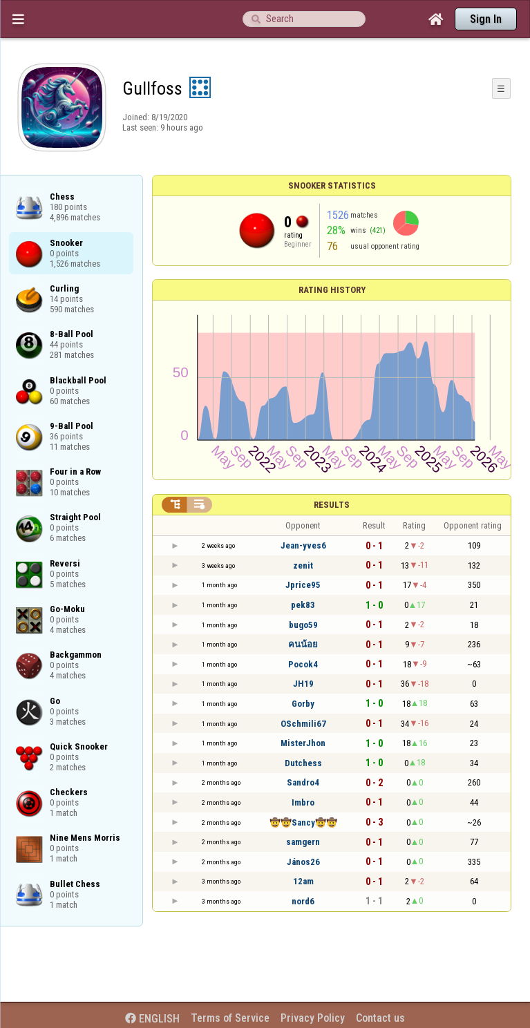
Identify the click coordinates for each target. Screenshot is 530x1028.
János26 (303, 862)
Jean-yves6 (303, 545)
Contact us (380, 1018)
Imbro (303, 802)
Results (332, 504)
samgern (303, 842)
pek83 (303, 605)
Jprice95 (303, 585)
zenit (303, 565)
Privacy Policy (313, 1018)
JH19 (303, 683)
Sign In (486, 19)
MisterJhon (303, 743)
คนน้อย (303, 644)
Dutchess (303, 763)
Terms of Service (230, 1018)
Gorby (303, 703)
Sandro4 (303, 782)
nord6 (303, 901)
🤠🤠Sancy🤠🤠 (303, 822)
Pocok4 (303, 664)
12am (303, 881)
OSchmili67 (303, 723)
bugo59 (303, 625)
